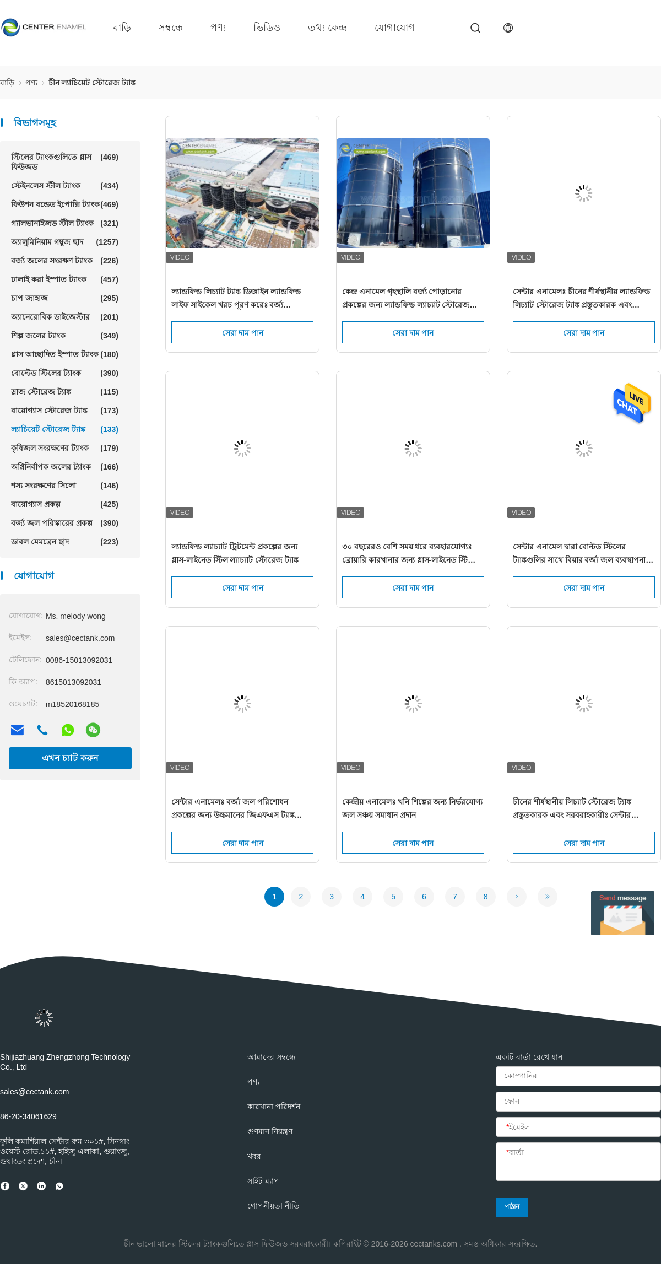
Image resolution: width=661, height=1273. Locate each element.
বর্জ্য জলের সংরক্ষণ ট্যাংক (64, 261)
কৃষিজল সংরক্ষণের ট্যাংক (64, 448)
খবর (254, 1156)
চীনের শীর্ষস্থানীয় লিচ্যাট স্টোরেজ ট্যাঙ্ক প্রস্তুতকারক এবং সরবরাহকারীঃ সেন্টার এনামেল (572, 809)
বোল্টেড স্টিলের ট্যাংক (64, 373)
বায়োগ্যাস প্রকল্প (64, 504)
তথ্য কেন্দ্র (327, 27)
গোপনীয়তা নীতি (273, 1205)
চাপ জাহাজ (64, 298)
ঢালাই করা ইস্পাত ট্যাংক (64, 279)
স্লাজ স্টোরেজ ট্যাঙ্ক (64, 392)
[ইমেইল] (578, 1127)
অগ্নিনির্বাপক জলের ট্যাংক (64, 467)
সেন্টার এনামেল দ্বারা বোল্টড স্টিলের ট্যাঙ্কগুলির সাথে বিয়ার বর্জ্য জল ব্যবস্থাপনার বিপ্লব (581, 554)
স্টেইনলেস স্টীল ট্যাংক (64, 186)
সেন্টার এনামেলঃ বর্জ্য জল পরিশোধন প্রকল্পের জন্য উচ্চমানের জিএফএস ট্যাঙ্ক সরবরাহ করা (233, 809)
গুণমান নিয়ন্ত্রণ (269, 1131)
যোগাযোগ (395, 27)
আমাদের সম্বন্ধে (271, 1057)
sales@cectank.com (34, 1091)
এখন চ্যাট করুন (70, 758)
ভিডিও (266, 27)
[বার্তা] (578, 1162)
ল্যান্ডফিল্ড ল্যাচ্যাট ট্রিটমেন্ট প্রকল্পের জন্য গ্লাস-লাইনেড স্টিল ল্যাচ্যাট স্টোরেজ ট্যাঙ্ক (235, 553)
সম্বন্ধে (171, 27)
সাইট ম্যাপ (263, 1181)
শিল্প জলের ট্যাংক (64, 336)
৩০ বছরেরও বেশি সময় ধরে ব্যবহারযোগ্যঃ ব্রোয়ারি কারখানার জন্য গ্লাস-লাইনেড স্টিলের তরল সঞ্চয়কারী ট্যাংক (411, 554)
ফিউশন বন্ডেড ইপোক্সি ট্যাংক (64, 204)
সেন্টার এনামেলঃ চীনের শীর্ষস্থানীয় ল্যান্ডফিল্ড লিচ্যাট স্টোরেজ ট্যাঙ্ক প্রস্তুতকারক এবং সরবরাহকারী (582, 299)
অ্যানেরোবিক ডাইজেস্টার (64, 317)
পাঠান (512, 1207)
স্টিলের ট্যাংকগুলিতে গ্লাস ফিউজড (64, 161)
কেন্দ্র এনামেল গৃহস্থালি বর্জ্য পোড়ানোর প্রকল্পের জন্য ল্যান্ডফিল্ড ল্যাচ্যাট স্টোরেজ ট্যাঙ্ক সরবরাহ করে (406, 299)
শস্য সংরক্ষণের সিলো (64, 485)
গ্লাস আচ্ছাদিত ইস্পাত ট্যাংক (64, 354)
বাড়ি (122, 27)
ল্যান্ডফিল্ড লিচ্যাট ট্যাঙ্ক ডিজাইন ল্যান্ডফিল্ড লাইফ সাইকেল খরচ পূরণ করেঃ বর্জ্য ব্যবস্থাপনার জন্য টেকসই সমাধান (236, 299)
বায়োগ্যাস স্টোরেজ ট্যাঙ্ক (64, 411)
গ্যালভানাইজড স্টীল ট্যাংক (64, 223)
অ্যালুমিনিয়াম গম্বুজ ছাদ (64, 242)
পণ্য (218, 27)
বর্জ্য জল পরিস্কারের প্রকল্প (64, 523)
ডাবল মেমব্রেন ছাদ (64, 542)
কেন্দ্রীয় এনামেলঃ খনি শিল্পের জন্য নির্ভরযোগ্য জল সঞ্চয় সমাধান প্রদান (412, 808)
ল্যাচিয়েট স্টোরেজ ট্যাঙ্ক (64, 429)
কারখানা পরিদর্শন (273, 1106)
